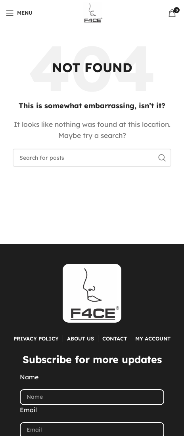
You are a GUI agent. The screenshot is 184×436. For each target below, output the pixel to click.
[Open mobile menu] (19, 13)
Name (29, 377)
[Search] (92, 158)
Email (28, 410)
